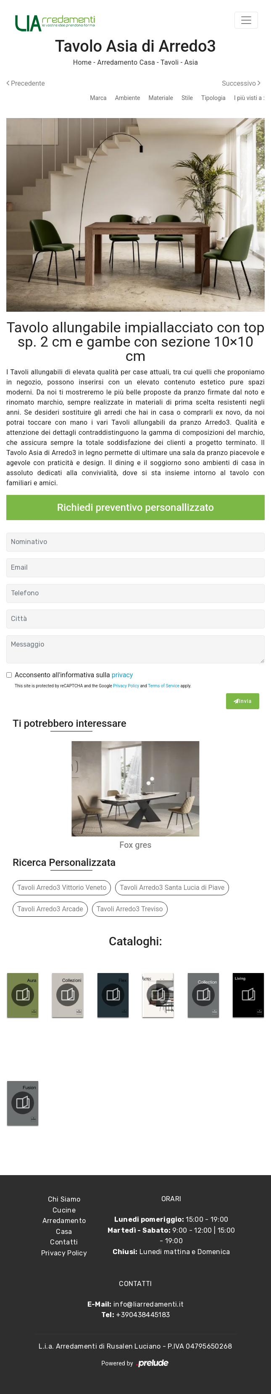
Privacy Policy (126, 686)
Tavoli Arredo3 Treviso (130, 909)
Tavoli (169, 62)
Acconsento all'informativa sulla (74, 675)
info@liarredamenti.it (148, 1304)
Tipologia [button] (213, 98)
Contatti (64, 1242)
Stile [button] (187, 98)
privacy (122, 675)
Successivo (241, 83)
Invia (243, 701)
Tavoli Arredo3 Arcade (50, 909)
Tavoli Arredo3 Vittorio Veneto (61, 888)
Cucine (64, 1210)
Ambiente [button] (127, 98)
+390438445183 (143, 1315)
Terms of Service (163, 686)
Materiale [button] (160, 98)
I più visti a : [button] (249, 98)
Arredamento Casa (126, 62)
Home (82, 62)
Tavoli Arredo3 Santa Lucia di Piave (172, 888)
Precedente (25, 83)
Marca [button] (98, 98)
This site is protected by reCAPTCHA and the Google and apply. (103, 686)
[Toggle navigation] (246, 20)
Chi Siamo (64, 1199)
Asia (191, 62)
